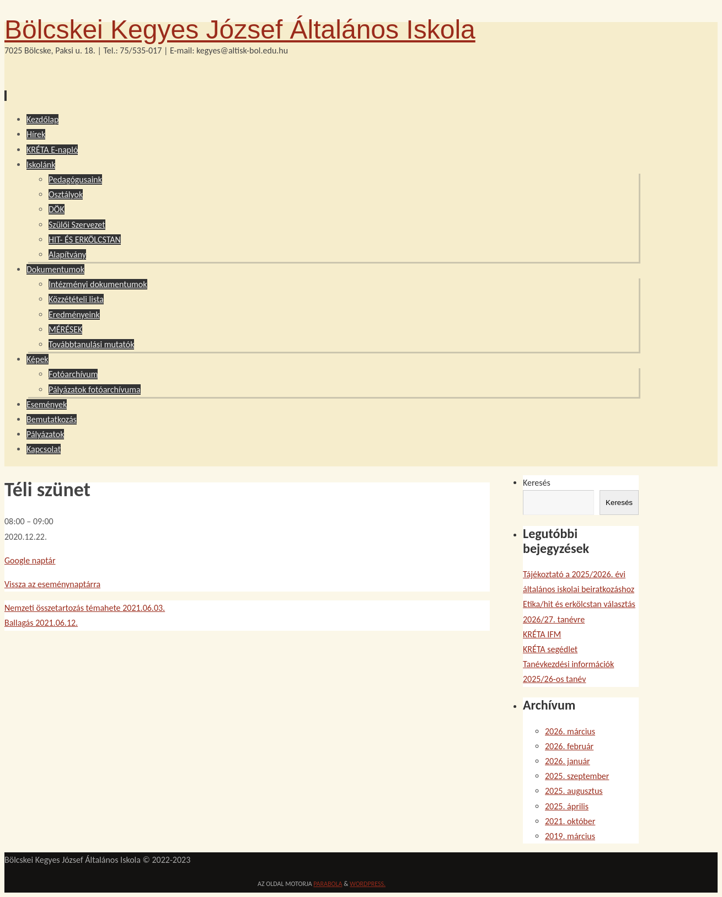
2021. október (570, 821)
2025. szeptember (577, 776)
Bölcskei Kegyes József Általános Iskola (239, 29)
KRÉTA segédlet (550, 649)
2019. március (570, 836)
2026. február (569, 746)
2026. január (567, 761)
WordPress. (368, 884)
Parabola (327, 884)
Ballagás (41, 622)
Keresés (536, 482)
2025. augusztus (574, 791)
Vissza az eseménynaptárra (52, 584)
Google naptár (30, 560)
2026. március (570, 731)
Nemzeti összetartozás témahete (84, 608)
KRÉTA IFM (542, 634)
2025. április (567, 806)
